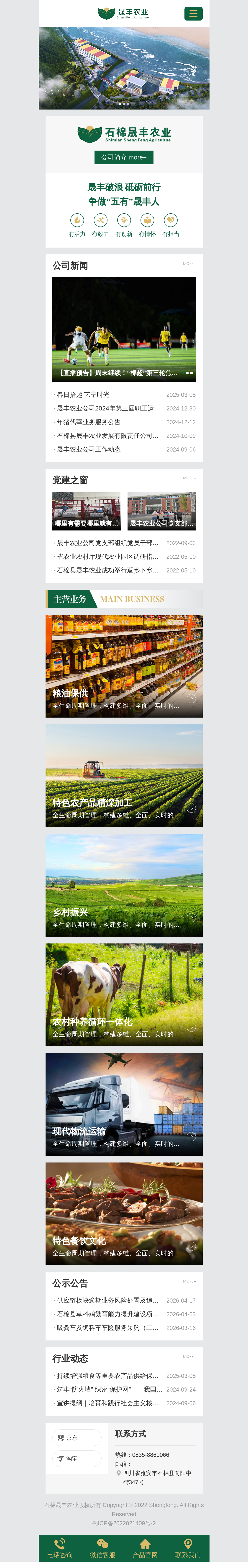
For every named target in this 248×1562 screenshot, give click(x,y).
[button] (120, 104)
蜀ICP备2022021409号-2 (124, 1523)
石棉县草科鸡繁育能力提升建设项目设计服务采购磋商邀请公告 (126, 1314)
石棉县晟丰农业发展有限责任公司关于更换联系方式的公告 (126, 435)
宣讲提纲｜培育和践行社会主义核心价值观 (126, 1403)
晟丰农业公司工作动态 (126, 449)
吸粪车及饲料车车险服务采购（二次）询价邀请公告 (126, 1328)
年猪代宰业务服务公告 (126, 422)
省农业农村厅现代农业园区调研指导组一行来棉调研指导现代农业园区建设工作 (126, 556)
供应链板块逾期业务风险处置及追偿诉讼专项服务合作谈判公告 (126, 1300)
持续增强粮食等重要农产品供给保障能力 (126, 1376)
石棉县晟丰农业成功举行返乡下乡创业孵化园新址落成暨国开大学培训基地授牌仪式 (126, 570)
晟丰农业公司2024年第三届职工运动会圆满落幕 (126, 408)
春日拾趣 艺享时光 (126, 394)
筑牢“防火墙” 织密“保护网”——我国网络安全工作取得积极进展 (126, 1389)
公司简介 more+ (124, 157)
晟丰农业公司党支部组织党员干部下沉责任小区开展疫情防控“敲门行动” (126, 543)
